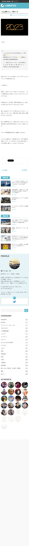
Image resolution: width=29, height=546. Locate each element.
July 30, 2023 (15, 66)
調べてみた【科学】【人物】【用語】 (14, 368)
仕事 (14, 351)
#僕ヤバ (23, 57)
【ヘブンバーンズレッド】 (14, 325)
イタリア (14, 334)
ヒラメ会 (14, 345)
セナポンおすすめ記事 (14, 342)
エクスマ (14, 339)
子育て (14, 360)
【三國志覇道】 (14, 331)
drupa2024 (14, 319)
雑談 (14, 371)
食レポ (14, 374)
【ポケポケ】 (14, 328)
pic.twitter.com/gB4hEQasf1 (10, 59)
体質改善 (14, 354)
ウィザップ (14, 337)
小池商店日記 (8, 5)
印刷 (14, 357)
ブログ (14, 348)
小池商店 (14, 362)
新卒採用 (14, 365)
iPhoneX (14, 322)
